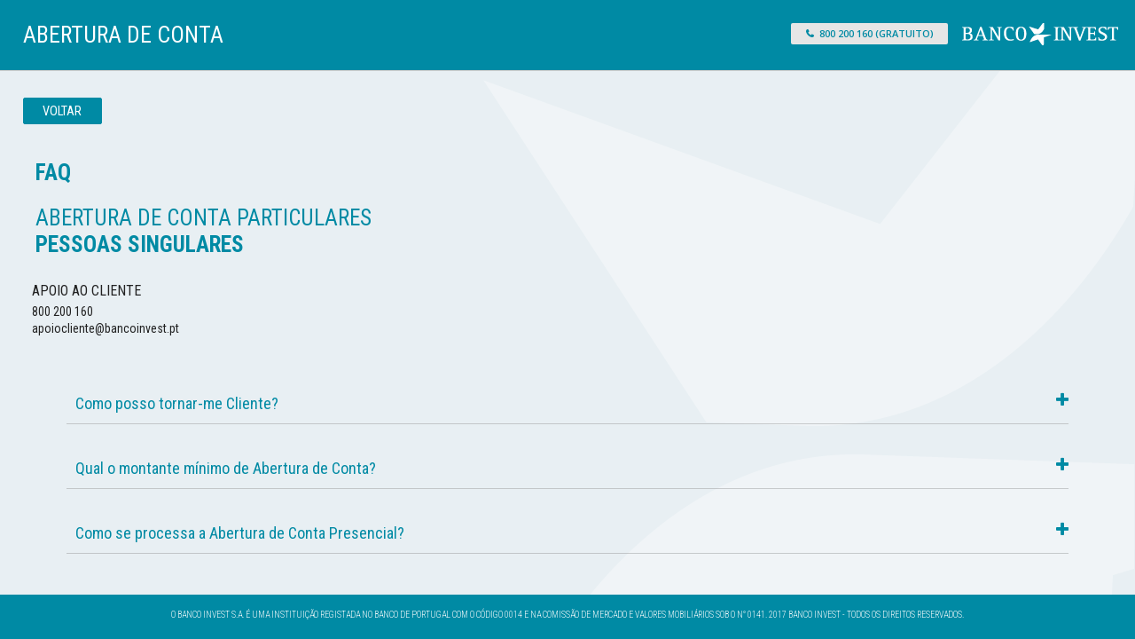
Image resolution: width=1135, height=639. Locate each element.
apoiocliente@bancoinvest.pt (105, 328)
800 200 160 (62, 311)
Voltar (62, 111)
